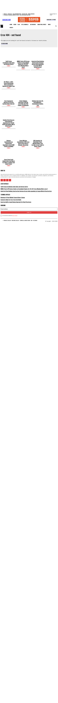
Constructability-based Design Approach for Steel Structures (15, 198)
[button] (55, 25)
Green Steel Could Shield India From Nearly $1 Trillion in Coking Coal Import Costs (8, 158)
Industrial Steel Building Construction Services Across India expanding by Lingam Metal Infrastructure (38, 64)
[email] (29, 205)
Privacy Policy (14, 211)
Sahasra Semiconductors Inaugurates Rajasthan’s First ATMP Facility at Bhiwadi (9, 140)
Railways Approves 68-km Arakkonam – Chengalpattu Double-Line (38, 101)
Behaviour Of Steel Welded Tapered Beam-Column (12, 194)
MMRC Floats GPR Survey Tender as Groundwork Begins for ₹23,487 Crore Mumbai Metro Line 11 (23, 63)
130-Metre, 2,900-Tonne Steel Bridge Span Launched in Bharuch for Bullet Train (8, 83)
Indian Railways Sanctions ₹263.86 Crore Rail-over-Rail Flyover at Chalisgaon (23, 101)
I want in (29, 208)
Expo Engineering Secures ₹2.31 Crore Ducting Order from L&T (9, 101)
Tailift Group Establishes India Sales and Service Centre (9, 63)
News (8, 65)
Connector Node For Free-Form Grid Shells (10, 196)
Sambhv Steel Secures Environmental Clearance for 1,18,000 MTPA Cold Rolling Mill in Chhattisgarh (9, 121)
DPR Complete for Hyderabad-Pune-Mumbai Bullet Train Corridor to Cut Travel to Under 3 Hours (38, 141)
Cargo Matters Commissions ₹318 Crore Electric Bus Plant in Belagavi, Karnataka (23, 140)
